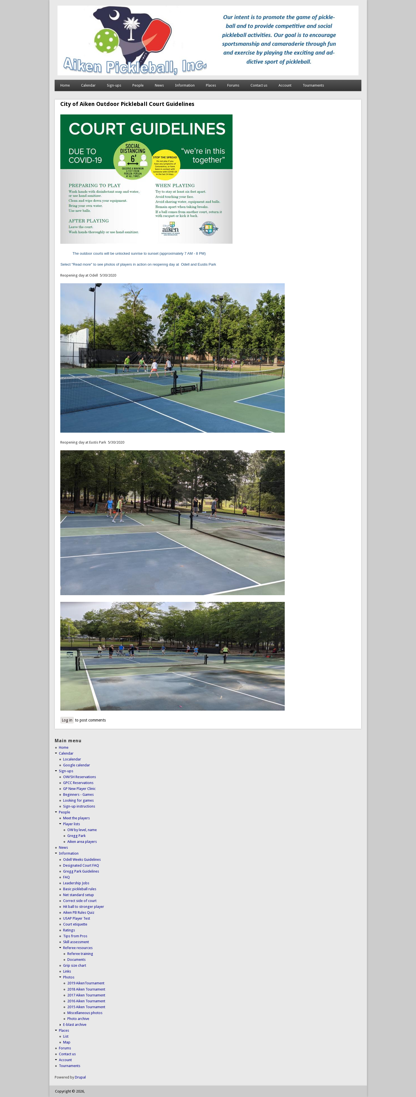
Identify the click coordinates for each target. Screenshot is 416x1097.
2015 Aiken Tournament (86, 1007)
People (138, 85)
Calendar (88, 85)
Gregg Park (76, 836)
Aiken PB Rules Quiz (78, 912)
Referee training (80, 954)
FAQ (66, 877)
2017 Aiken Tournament (86, 995)
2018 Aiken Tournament (86, 989)
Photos (68, 977)
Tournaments (313, 85)
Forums (233, 85)
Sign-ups (114, 85)
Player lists (71, 824)
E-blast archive (74, 1024)
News (159, 85)
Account (285, 85)
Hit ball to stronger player (83, 906)
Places (211, 85)
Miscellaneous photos (84, 1013)
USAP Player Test (76, 918)
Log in (67, 720)
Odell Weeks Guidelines (82, 859)
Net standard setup (78, 895)
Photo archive (78, 1019)
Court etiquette (75, 924)
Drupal (80, 1077)
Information (185, 85)
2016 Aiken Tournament (86, 1001)
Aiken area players (82, 841)
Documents (76, 959)
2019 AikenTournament (85, 983)
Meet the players (76, 818)
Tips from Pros (75, 936)
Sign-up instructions (79, 806)
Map (66, 1042)
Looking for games (78, 800)
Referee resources (78, 948)
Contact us (258, 85)
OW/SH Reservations (79, 777)
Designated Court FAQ (81, 865)
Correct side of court (79, 901)
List (65, 1036)
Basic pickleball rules (79, 889)
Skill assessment (76, 942)
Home (65, 85)
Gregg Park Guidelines (81, 871)
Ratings (69, 930)
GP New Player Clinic (79, 789)
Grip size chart (74, 965)
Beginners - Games (78, 794)
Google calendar (76, 765)
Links (67, 971)
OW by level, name (82, 830)
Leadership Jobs (76, 883)
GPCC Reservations (78, 783)
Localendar (72, 759)
